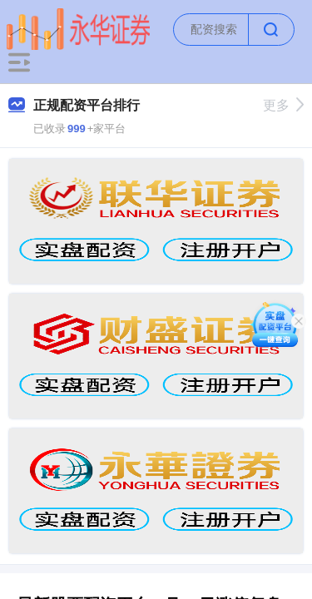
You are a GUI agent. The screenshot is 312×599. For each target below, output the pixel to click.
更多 (283, 105)
